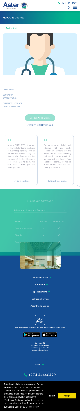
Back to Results (12, 28)
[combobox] (40, 364)
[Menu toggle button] (75, 7)
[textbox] (40, 364)
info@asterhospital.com (40, 350)
